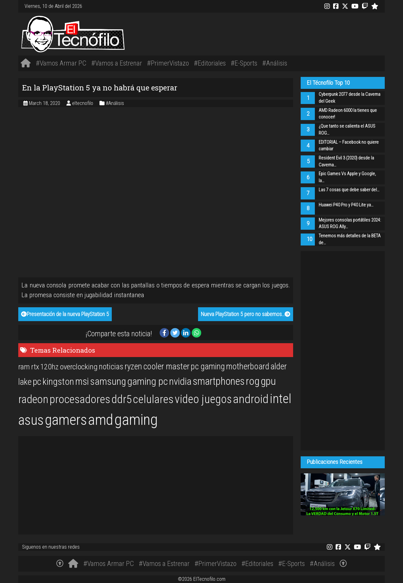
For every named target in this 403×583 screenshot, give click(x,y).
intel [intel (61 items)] (280, 398)
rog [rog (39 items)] (252, 381)
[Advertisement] (278, 33)
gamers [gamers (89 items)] (66, 419)
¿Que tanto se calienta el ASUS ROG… (347, 130)
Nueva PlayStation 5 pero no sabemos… (245, 314)
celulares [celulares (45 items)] (153, 399)
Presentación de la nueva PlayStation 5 (65, 314)
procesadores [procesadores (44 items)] (79, 399)
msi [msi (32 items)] (82, 381)
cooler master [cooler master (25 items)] (166, 366)
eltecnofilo (83, 103)
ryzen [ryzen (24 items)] (133, 366)
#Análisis (274, 63)
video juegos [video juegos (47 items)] (203, 399)
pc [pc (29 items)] (37, 381)
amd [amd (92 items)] (100, 419)
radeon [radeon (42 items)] (33, 399)
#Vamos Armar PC (61, 63)
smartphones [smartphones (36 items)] (219, 381)
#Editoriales (210, 63)
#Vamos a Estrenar (116, 63)
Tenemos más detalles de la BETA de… (350, 239)
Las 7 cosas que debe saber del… (349, 190)
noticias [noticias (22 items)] (111, 366)
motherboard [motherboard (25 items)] (247, 366)
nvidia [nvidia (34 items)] (180, 381)
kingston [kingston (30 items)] (58, 381)
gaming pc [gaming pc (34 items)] (147, 381)
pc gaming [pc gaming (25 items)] (208, 366)
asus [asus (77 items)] (31, 420)
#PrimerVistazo (168, 63)
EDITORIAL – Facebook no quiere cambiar (349, 146)
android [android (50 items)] (251, 399)
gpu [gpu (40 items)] (268, 381)
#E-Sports (244, 63)
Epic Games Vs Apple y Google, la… (347, 177)
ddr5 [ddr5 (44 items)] (121, 399)
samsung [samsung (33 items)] (108, 381)
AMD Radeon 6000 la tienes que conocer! (348, 114)
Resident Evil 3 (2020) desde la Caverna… (346, 161)
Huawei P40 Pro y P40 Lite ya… (346, 205)
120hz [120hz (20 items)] (49, 366)
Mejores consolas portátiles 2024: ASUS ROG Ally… (350, 223)
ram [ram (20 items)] (24, 366)
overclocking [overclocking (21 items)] (79, 366)
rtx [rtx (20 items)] (35, 366)
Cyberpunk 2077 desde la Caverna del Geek (349, 98)
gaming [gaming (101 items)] (136, 420)
